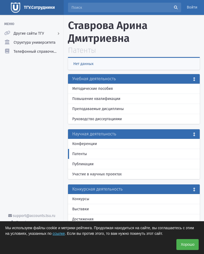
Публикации (83, 164)
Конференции (84, 144)
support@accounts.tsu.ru (32, 215)
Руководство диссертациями (97, 119)
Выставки (80, 209)
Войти (192, 7)
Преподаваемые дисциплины (98, 109)
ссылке (59, 233)
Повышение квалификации (96, 98)
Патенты (79, 154)
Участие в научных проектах (97, 174)
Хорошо (187, 244)
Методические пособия (92, 88)
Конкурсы (80, 199)
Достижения (83, 219)
